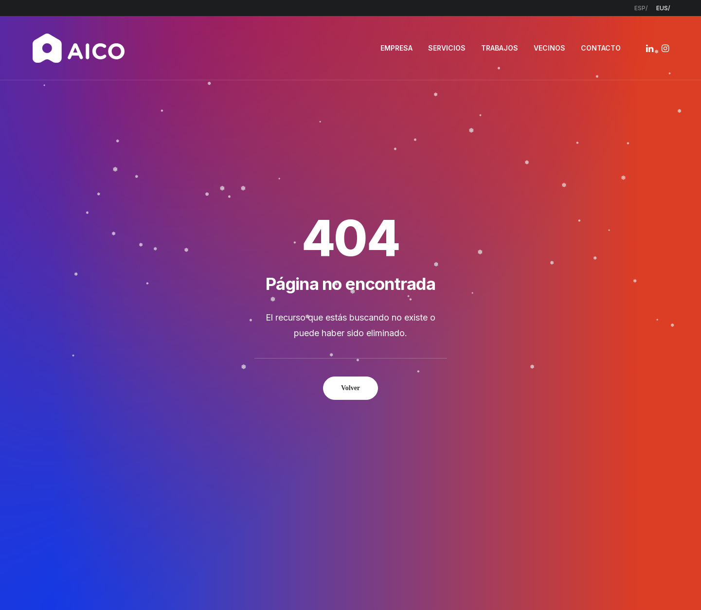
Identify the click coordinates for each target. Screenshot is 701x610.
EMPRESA (396, 48)
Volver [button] (350, 258)
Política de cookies (408, 586)
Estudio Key (492, 586)
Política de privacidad (333, 586)
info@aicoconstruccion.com (573, 438)
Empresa (297, 438)
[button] (651, 48)
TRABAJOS (499, 48)
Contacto (300, 489)
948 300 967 (552, 452)
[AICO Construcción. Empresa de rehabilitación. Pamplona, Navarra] (79, 48)
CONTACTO (601, 48)
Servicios (297, 452)
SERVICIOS (447, 48)
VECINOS (549, 48)
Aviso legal (273, 586)
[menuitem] (641, 8)
